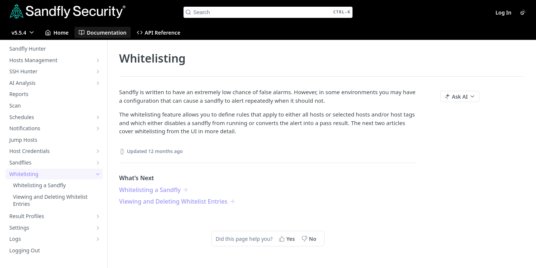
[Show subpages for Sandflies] (98, 163)
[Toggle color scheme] (523, 12)
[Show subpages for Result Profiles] (98, 216)
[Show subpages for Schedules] (98, 117)
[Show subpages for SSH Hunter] (98, 71)
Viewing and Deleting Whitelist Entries (173, 201)
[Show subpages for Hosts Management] (98, 60)
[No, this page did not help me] (309, 238)
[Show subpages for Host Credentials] (98, 151)
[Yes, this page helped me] (287, 238)
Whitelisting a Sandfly (150, 190)
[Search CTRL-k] (268, 12)
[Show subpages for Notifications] (98, 128)
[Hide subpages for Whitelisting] (98, 174)
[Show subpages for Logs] (98, 239)
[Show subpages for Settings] (98, 228)
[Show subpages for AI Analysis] (98, 83)
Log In (503, 12)
